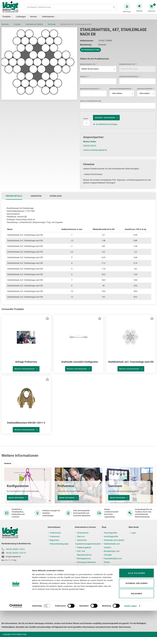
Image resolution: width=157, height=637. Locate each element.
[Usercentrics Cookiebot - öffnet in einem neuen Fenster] (16, 632)
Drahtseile (52, 27)
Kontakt (80, 566)
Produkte (17, 27)
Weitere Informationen (24, 371)
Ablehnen (136, 620)
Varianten (36, 198)
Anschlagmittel (110, 533)
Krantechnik (109, 580)
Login (133, 533)
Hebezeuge (109, 577)
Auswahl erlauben (136, 610)
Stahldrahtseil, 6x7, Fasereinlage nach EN (130, 364)
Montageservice (84, 558)
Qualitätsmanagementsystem (88, 544)
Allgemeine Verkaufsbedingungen (59, 542)
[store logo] (11, 8)
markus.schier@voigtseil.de (95, 152)
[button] (47, 321)
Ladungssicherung (112, 573)
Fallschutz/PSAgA (112, 569)
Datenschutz (55, 533)
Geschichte (82, 540)
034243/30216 (89, 148)
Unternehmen (83, 533)
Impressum (55, 536)
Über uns (81, 536)
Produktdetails (14, 198)
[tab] (13, 198)
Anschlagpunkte (111, 536)
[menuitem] (7, 19)
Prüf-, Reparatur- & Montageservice (111, 590)
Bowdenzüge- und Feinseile (111, 553)
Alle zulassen (136, 599)
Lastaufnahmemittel (113, 584)
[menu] (78, 19)
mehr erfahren (16, 498)
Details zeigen (130, 632)
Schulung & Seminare (86, 562)
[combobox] (71, 8)
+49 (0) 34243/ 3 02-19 (16, 553)
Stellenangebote (84, 547)
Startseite (5, 27)
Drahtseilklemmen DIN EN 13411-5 (26, 425)
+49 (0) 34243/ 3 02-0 (15, 549)
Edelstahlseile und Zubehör (112, 546)
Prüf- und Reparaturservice (84, 553)
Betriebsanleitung (90, 52)
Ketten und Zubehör (112, 566)
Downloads (56, 198)
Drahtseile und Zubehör (34, 27)
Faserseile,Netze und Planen (113, 560)
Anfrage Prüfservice (26, 364)
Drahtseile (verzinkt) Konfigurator (79, 364)
